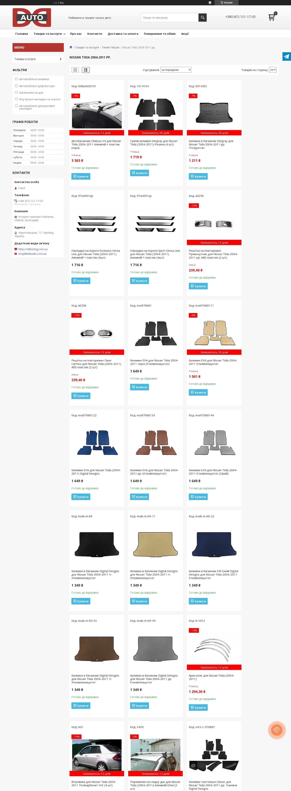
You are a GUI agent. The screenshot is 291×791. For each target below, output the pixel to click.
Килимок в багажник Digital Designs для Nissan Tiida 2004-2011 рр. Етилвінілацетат (92, 578)
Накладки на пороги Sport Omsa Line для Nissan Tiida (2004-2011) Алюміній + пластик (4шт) (93, 254)
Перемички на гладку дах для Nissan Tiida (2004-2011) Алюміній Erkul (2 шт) (251, 578)
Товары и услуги (25, 59)
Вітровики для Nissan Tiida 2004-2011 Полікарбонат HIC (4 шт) (200, 576)
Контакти (94, 33)
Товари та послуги (48, 33)
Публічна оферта (25, 760)
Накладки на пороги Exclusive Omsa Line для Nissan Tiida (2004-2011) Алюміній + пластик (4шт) (252, 146)
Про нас (76, 33)
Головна (21, 33)
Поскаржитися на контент (156, 787)
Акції (185, 33)
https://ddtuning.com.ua (32, 249)
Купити (82, 176)
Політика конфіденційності (31, 765)
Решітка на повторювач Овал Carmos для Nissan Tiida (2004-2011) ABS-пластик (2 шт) (199, 254)
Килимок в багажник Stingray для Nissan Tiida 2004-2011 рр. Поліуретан (200, 144)
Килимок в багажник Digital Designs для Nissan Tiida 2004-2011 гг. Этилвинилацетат (92, 473)
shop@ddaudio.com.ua (32, 254)
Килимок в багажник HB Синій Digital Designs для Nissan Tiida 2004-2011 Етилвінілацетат (199, 473)
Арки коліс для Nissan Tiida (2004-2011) (143, 576)
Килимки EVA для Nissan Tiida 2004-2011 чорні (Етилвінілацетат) (251, 254)
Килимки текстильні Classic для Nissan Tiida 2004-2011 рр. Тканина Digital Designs (92, 687)
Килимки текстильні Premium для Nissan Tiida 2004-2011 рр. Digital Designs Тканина (147, 687)
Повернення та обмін (160, 33)
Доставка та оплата (123, 33)
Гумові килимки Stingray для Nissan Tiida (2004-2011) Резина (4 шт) (147, 144)
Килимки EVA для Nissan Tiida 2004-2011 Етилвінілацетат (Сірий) (251, 367)
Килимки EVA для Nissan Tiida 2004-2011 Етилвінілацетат (91, 365)
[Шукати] (202, 17)
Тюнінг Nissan (110, 47)
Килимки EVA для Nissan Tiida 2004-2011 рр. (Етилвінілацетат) (200, 365)
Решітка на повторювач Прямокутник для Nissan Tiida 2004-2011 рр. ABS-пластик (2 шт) (145, 256)
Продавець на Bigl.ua (145, 783)
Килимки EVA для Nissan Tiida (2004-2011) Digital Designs (144, 365)
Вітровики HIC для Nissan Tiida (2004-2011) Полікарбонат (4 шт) (199, 687)
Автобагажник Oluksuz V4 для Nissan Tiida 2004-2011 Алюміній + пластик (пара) (93, 144)
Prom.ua (164, 780)
